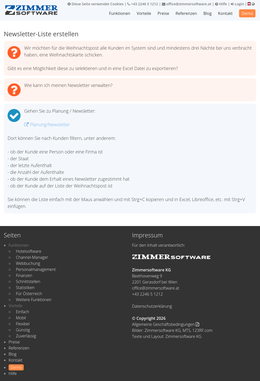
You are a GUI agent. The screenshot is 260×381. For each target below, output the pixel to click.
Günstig (23, 330)
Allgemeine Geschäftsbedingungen (165, 324)
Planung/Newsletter (47, 124)
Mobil (21, 318)
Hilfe (221, 4)
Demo (247, 13)
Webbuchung (28, 263)
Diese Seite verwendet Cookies (96, 4)
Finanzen (24, 275)
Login (237, 4)
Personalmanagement (36, 269)
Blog (207, 13)
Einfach (22, 311)
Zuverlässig (26, 336)
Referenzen (186, 13)
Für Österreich (29, 293)
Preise (163, 13)
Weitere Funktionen (33, 299)
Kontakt (225, 13)
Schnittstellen (28, 281)
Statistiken (25, 287)
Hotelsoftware (28, 251)
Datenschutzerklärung (152, 306)
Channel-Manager (32, 257)
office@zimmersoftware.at (186, 4)
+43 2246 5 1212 (142, 4)
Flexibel (23, 324)
